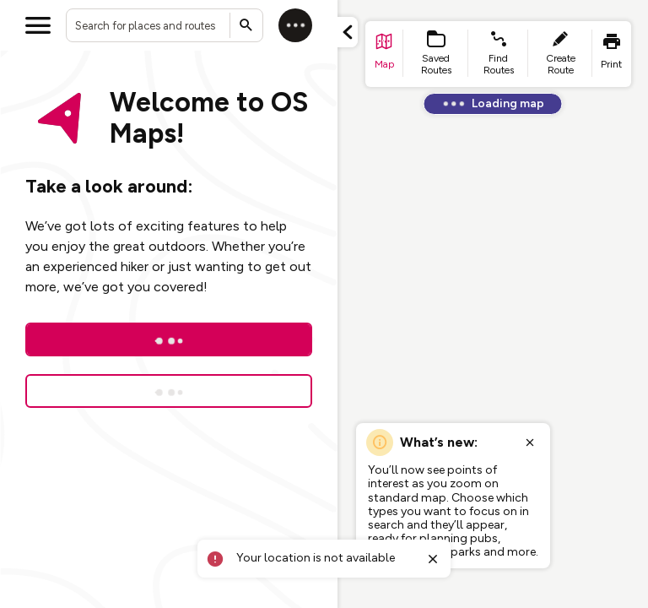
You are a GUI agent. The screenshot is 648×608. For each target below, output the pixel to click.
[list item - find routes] (498, 54)
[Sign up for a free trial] (168, 391)
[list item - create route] (560, 54)
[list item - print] (611, 54)
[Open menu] (38, 25)
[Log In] (168, 339)
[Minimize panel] (348, 32)
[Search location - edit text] (164, 25)
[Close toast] (432, 559)
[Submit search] (246, 25)
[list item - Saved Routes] (436, 54)
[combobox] (164, 25)
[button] (348, 32)
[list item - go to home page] (384, 54)
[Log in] (295, 25)
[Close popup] (530, 442)
